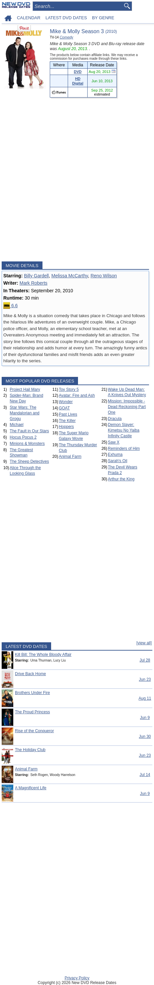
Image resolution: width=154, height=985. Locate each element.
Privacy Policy (77, 978)
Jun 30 (145, 736)
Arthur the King (121, 479)
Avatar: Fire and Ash (77, 395)
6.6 (10, 305)
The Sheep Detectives (29, 461)
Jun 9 (145, 717)
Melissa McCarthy (69, 275)
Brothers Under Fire (32, 692)
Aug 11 (144, 698)
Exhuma (115, 454)
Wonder (66, 401)
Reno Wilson (104, 275)
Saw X (113, 442)
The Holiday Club (30, 749)
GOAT (64, 408)
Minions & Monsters (27, 443)
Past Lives (68, 414)
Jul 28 (144, 660)
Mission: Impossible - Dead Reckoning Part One (127, 407)
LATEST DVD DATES (66, 17)
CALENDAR (28, 17)
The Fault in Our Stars (29, 431)
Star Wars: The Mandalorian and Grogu (24, 413)
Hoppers (66, 426)
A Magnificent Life (30, 788)
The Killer (67, 420)
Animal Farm (70, 456)
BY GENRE (103, 17)
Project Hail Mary (25, 389)
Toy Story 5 (69, 389)
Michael (16, 424)
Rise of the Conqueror (34, 731)
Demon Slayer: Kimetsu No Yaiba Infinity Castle (123, 430)
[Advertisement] (77, 179)
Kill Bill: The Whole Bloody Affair (43, 654)
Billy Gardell (36, 275)
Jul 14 (144, 774)
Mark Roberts (33, 283)
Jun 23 (145, 679)
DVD (78, 72)
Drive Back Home (30, 673)
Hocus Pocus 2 (23, 437)
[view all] (144, 643)
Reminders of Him (124, 448)
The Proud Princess (32, 712)
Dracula (114, 418)
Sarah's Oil (117, 460)
